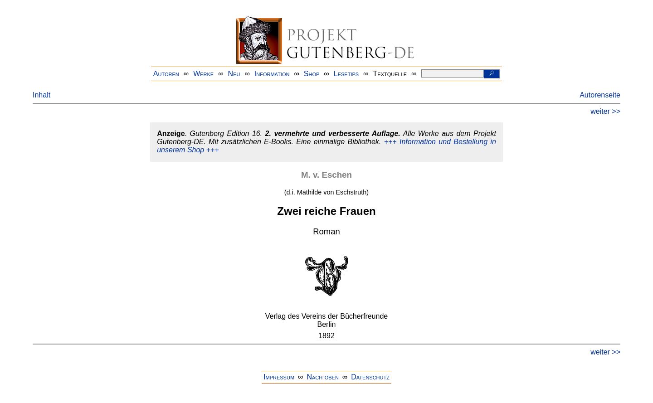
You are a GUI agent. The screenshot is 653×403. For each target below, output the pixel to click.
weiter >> (605, 111)
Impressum (278, 377)
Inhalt (41, 95)
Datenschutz (370, 377)
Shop (312, 74)
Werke (203, 74)
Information (272, 74)
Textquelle (390, 74)
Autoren (166, 74)
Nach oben (322, 377)
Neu (234, 74)
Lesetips (346, 74)
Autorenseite (600, 95)
